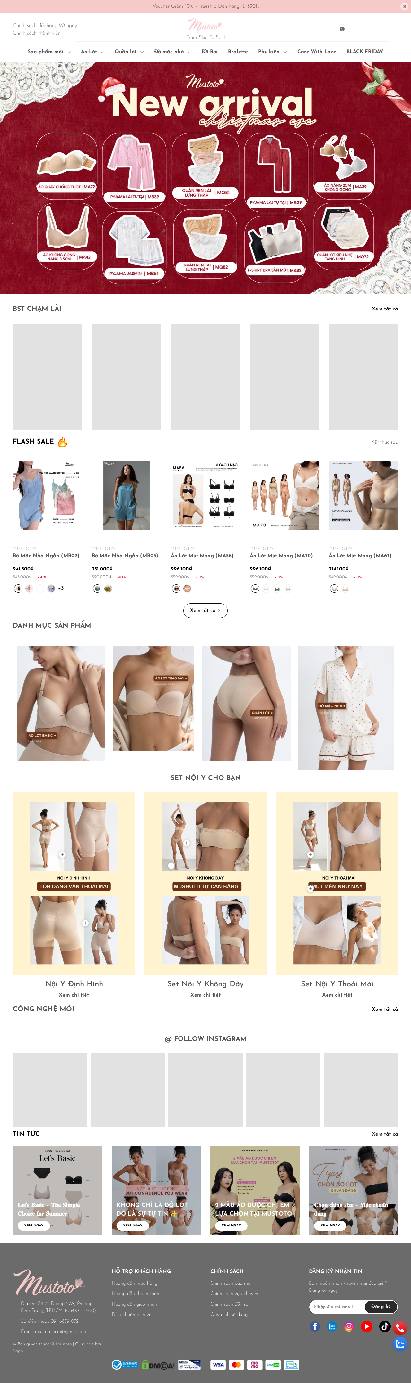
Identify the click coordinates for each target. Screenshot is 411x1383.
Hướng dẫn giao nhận (134, 1304)
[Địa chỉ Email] (353, 1307)
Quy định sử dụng (229, 1314)
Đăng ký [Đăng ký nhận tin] (381, 1306)
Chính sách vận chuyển (234, 1293)
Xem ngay (34, 1225)
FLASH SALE (33, 441)
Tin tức (26, 1134)
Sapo (18, 1351)
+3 (62, 588)
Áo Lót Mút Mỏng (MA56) (202, 556)
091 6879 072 (65, 1321)
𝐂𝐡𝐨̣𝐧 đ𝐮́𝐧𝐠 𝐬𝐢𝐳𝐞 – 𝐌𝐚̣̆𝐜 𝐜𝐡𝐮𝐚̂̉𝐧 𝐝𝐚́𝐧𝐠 (351, 1209)
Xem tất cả (385, 309)
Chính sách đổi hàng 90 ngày (45, 25)
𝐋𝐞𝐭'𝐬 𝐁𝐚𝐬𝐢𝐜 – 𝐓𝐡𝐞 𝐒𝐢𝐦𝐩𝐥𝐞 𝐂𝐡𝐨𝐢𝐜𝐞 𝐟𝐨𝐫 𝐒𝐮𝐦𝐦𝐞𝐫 (49, 1209)
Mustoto (64, 1344)
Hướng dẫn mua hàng (134, 1283)
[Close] (404, 7)
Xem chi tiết (74, 995)
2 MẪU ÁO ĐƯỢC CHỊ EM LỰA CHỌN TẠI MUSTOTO (253, 1209)
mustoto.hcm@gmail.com (60, 1331)
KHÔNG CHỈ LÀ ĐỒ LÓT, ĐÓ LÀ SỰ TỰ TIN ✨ (153, 1209)
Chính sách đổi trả (229, 1304)
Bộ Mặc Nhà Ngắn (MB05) (125, 556)
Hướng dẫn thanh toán (135, 1293)
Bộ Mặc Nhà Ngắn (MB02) (46, 556)
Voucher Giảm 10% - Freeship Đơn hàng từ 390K (206, 6)
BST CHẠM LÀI (37, 309)
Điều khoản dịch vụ (132, 1314)
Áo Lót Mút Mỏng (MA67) (360, 556)
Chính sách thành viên (37, 33)
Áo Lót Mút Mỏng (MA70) (281, 556)
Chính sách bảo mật (231, 1283)
